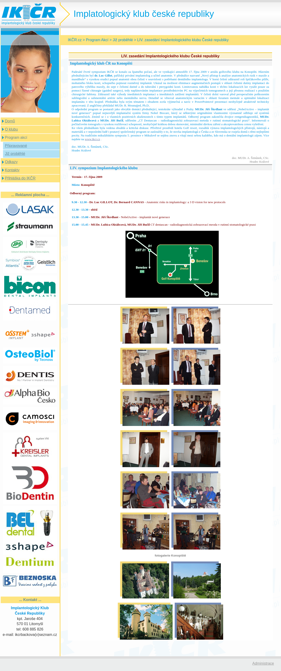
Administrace (263, 663)
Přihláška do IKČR (20, 178)
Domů (10, 121)
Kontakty (12, 170)
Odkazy (11, 162)
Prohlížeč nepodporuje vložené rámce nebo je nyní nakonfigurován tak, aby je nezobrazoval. (170, 346)
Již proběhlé (15, 154)
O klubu (11, 129)
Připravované (16, 146)
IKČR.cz (75, 40)
